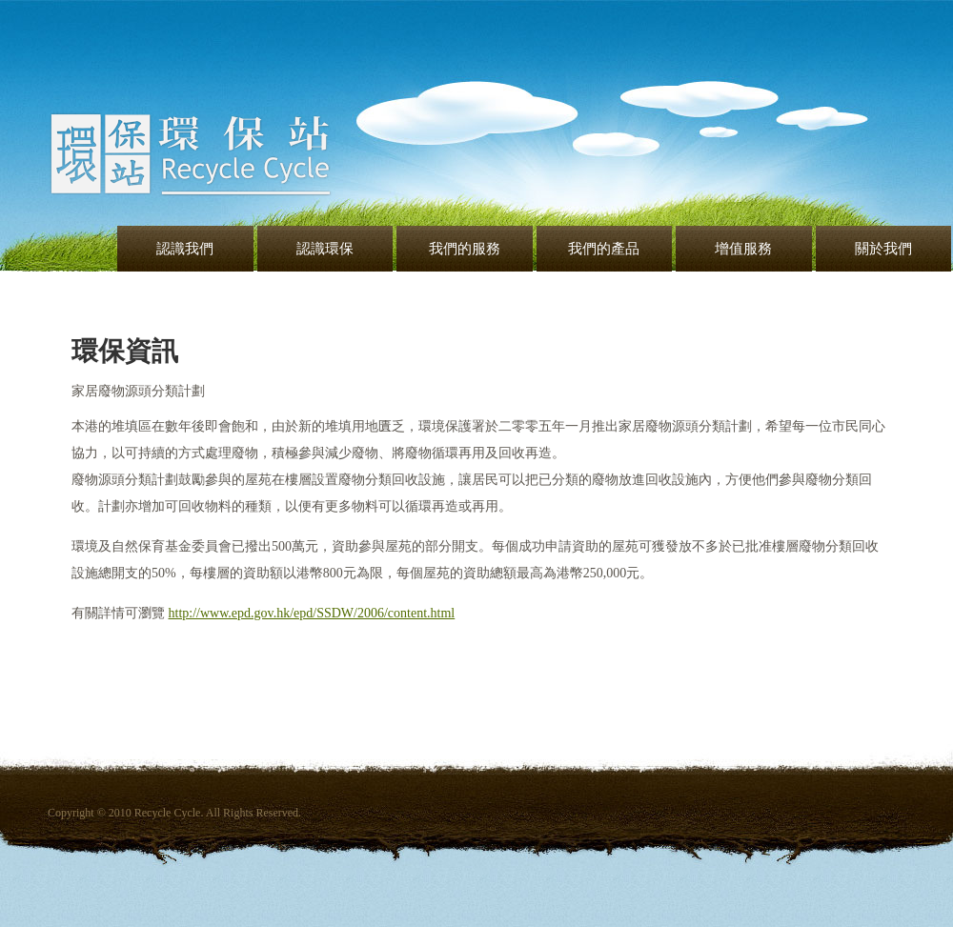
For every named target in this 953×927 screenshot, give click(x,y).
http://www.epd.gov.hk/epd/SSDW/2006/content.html (312, 615)
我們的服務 (464, 248)
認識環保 (325, 248)
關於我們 (883, 248)
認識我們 (184, 248)
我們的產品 (603, 248)
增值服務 (743, 248)
